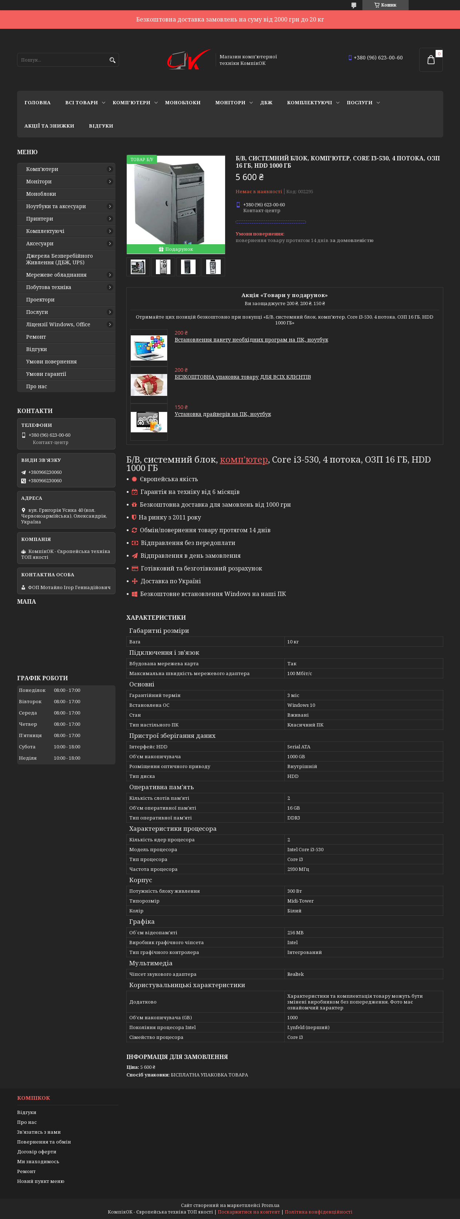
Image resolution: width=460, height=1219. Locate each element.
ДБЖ (266, 102)
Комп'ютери (131, 102)
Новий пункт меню (40, 1181)
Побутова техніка (48, 287)
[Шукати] (112, 60)
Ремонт (36, 337)
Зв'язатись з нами (39, 1132)
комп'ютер (244, 459)
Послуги (360, 102)
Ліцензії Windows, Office (58, 324)
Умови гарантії (46, 374)
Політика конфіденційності (319, 1212)
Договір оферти (36, 1151)
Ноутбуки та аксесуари (56, 206)
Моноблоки (183, 102)
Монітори (230, 102)
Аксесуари (40, 243)
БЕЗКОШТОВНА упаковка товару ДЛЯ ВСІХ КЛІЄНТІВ (243, 376)
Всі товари (81, 102)
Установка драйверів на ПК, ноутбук (223, 413)
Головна (37, 102)
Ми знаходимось (38, 1161)
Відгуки (101, 125)
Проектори (40, 299)
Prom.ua (270, 1205)
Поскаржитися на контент (249, 1212)
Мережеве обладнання (56, 275)
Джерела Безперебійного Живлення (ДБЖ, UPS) (59, 259)
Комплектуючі (309, 102)
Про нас (36, 386)
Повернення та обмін (44, 1141)
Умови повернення (51, 361)
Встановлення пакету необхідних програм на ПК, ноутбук (251, 339)
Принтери (39, 218)
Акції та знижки (49, 125)
